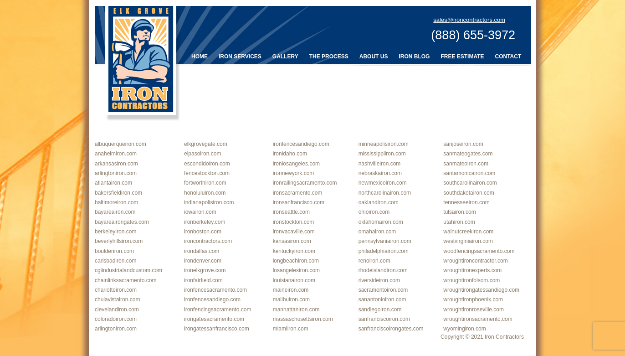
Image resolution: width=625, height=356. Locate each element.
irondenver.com (202, 261)
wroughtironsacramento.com (477, 319)
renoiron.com (374, 261)
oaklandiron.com (379, 202)
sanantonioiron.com (382, 299)
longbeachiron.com (296, 261)
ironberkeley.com (204, 222)
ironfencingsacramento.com (217, 309)
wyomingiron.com (464, 328)
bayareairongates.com (122, 222)
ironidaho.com (290, 153)
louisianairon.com (294, 280)
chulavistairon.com (117, 299)
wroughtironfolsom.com (471, 280)
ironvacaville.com (294, 231)
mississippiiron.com (382, 153)
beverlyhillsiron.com (119, 241)
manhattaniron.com (296, 309)
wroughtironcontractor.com (475, 261)
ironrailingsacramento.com (305, 183)
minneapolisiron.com (384, 144)
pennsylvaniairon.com (385, 241)
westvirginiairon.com (468, 241)
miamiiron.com (290, 328)
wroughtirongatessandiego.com (481, 290)
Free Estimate (462, 56)
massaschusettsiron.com (303, 319)
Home (199, 56)
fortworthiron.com (205, 183)
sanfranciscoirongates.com (391, 328)
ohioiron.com (374, 212)
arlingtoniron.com (116, 173)
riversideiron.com (379, 280)
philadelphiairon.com (384, 251)
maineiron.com (291, 290)
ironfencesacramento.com (215, 290)
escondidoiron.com (207, 163)
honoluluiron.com (204, 193)
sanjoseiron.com (463, 144)
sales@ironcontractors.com (469, 19)
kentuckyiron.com (294, 251)
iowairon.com (200, 212)
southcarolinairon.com (470, 183)
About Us (373, 56)
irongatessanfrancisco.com (216, 328)
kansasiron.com (292, 241)
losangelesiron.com (296, 270)
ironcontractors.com (208, 241)
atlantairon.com (113, 183)
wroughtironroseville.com (473, 309)
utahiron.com (459, 222)
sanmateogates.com (467, 153)
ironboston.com (202, 231)
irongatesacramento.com (214, 319)
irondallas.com (201, 251)
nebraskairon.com (380, 173)
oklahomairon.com (381, 222)
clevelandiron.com (117, 309)
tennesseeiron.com (466, 202)
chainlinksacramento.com (125, 280)
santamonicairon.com (469, 173)
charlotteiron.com (116, 290)
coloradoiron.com (116, 319)
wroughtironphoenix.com (473, 299)
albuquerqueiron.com (120, 144)
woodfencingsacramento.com (478, 251)
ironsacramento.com (298, 193)
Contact (508, 56)
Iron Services (240, 56)
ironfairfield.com (203, 280)
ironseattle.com (291, 212)
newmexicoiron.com (383, 183)
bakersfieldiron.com (118, 193)
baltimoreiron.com (116, 202)
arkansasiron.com (116, 163)
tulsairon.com (459, 212)
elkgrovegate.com (205, 144)
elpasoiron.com (202, 153)
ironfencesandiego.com (301, 144)
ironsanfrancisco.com (298, 202)
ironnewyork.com (293, 173)
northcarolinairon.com (385, 193)
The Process (328, 56)
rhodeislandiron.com (383, 270)
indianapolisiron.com (209, 202)
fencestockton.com (207, 173)
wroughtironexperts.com (472, 270)
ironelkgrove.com (204, 270)
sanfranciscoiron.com (384, 319)
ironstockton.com (293, 222)
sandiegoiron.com (380, 309)
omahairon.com (377, 231)
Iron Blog (414, 56)
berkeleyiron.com (115, 231)
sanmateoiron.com (465, 163)
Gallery (285, 56)
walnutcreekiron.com (468, 231)
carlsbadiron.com (115, 261)
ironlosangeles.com (296, 163)
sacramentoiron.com (383, 290)
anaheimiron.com (116, 153)
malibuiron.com (291, 299)
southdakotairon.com (468, 193)
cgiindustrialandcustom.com (128, 270)
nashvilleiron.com (380, 163)
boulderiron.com (114, 251)
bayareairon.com (115, 212)
